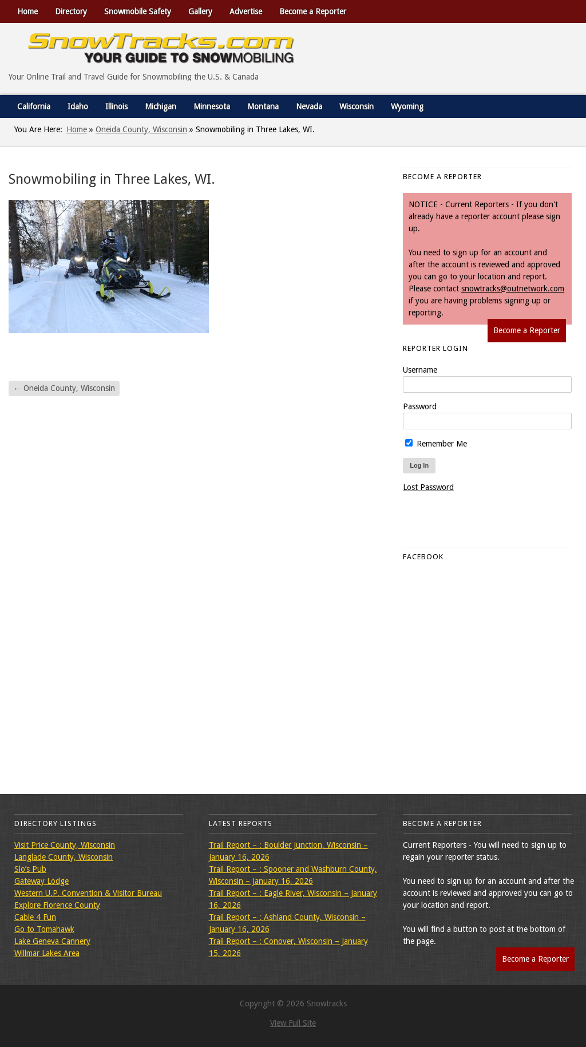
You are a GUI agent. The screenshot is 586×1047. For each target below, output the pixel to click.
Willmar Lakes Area (47, 953)
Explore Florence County (57, 905)
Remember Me (436, 443)
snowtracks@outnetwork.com (512, 288)
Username (420, 369)
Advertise (245, 11)
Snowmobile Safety (137, 11)
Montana (263, 106)
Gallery (200, 11)
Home (27, 11)
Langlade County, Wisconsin (63, 857)
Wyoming (407, 106)
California (33, 106)
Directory (71, 11)
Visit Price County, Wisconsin (64, 845)
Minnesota (211, 106)
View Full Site (293, 1023)
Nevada (309, 106)
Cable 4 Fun (35, 917)
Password (420, 406)
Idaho (78, 106)
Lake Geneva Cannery (52, 941)
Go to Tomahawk (44, 929)
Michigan (160, 106)
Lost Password (428, 487)
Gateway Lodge (41, 881)
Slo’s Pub (30, 869)
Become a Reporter (312, 11)
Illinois (116, 106)
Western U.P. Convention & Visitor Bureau (88, 893)
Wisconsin (356, 106)
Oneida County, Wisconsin (141, 129)
